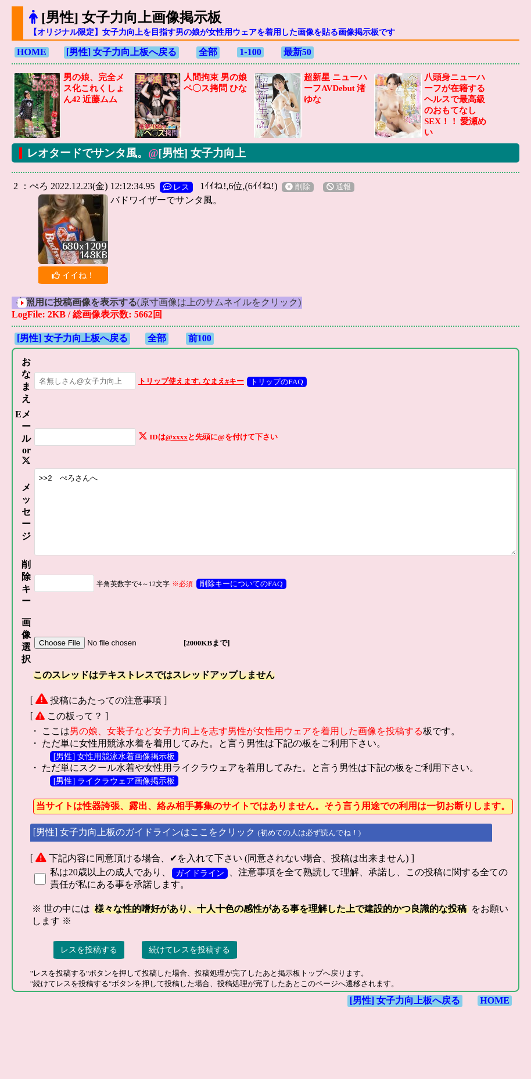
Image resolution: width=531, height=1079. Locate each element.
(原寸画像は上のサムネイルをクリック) (169, 302)
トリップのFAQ (264, 381)
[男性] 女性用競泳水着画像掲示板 (109, 782)
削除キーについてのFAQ (229, 609)
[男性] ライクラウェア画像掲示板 (109, 806)
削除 (292, 187)
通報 (333, 187)
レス (171, 187)
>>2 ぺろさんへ (274, 530)
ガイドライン (194, 899)
